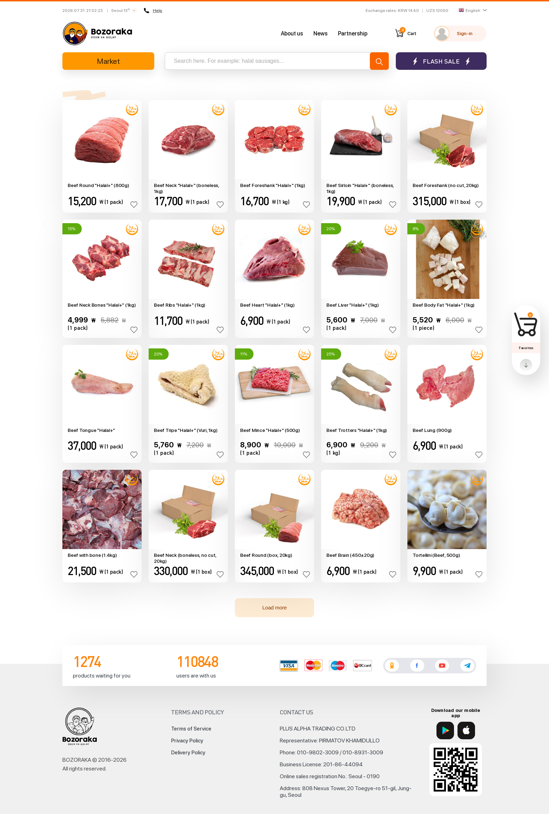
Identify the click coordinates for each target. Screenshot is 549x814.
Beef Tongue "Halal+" (91, 430)
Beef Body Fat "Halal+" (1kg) (444, 305)
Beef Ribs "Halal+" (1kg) (179, 305)
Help (153, 10)
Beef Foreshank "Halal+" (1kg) (272, 185)
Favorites (526, 348)
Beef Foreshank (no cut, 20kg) (446, 185)
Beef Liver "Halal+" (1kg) (352, 305)
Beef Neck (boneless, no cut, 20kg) (185, 558)
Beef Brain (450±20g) (350, 555)
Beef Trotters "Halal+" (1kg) (356, 430)
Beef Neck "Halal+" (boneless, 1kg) (186, 188)
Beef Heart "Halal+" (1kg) (267, 305)
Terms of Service (191, 729)
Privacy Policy (187, 741)
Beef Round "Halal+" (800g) (98, 185)
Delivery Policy (188, 752)
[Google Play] (445, 730)
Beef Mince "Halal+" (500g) (270, 430)
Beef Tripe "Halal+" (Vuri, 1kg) (185, 430)
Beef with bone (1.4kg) (92, 555)
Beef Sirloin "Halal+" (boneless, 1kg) (360, 188)
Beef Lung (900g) (432, 430)
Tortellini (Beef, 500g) (436, 555)
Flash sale (441, 61)
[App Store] (466, 730)
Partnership (352, 33)
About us (292, 33)
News (320, 33)
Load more (274, 607)
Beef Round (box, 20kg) (266, 555)
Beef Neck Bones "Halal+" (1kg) (102, 305)
